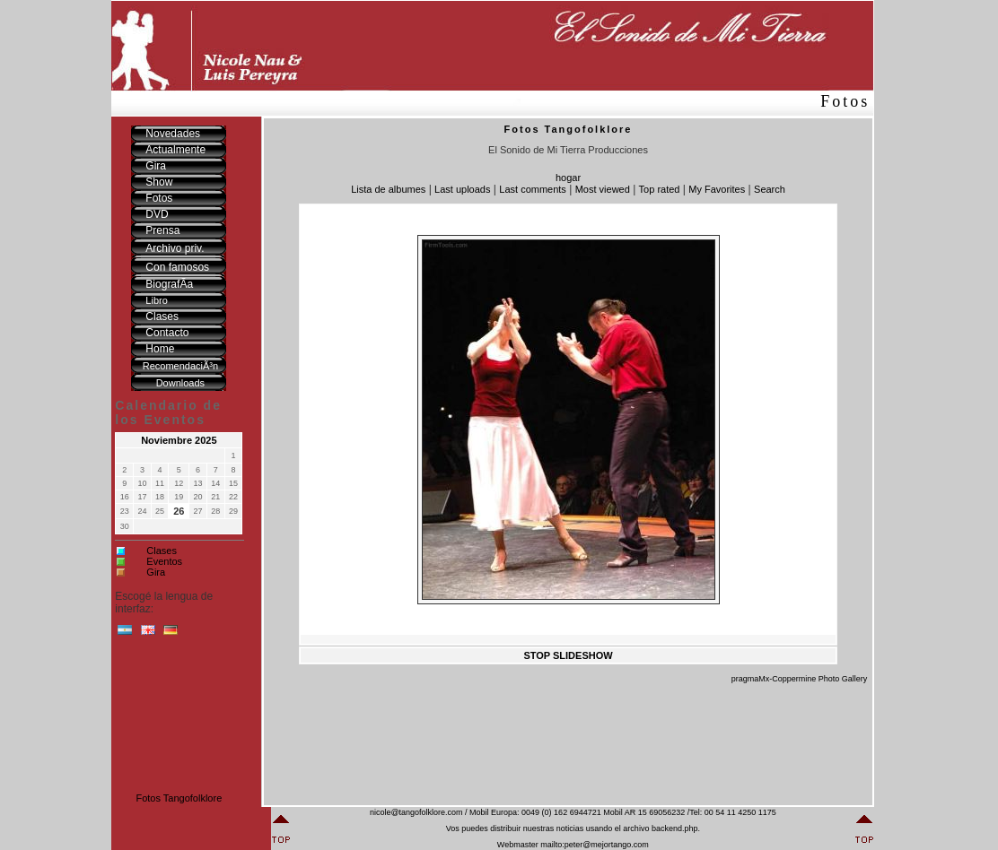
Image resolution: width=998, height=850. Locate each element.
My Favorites (716, 189)
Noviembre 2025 (178, 440)
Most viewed (602, 189)
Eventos (164, 561)
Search (769, 189)
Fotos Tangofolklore (179, 798)
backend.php (675, 828)
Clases (161, 550)
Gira (155, 572)
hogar (568, 177)
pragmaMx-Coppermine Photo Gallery (799, 678)
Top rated (659, 189)
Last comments (532, 189)
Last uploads (462, 189)
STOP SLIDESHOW (567, 655)
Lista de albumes (388, 189)
